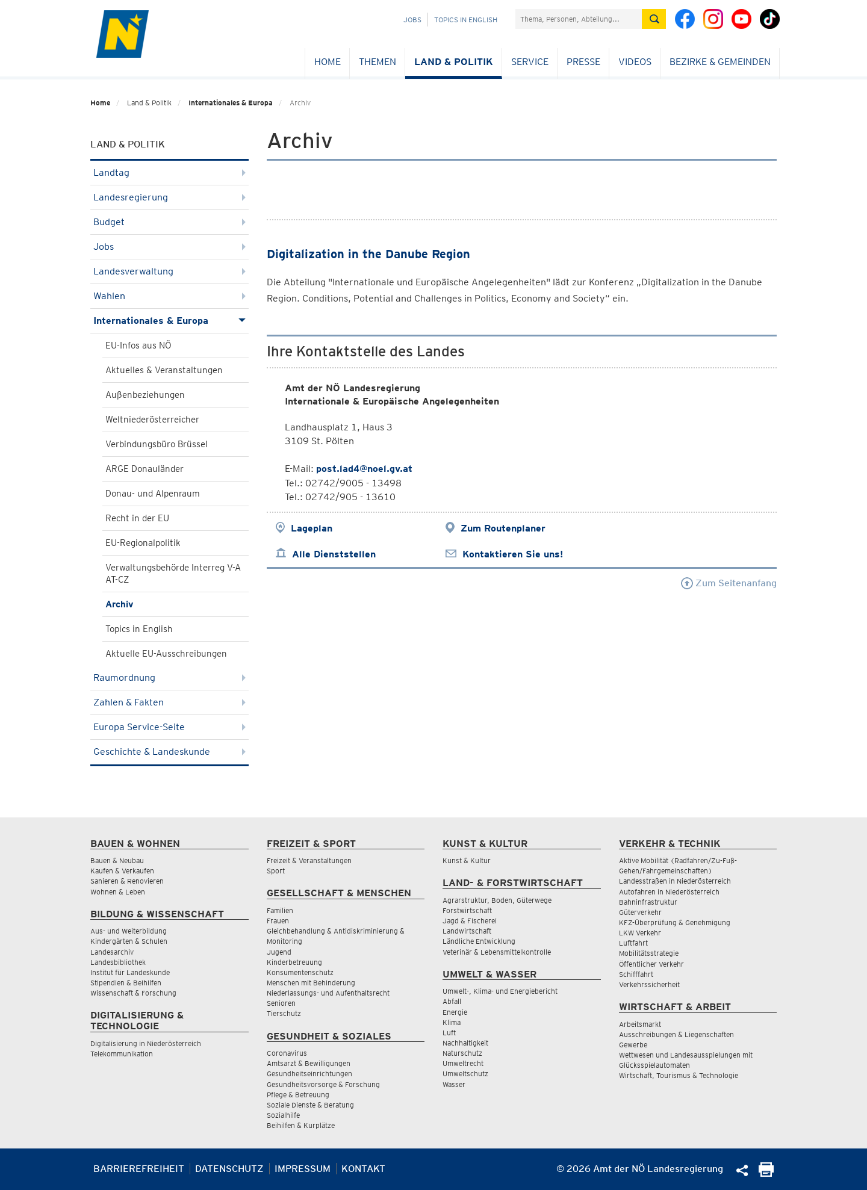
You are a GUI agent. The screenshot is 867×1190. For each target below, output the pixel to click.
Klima (452, 1022)
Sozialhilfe (283, 1115)
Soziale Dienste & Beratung (310, 1104)
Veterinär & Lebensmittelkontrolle (497, 951)
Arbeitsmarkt (640, 1024)
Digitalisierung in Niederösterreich (145, 1043)
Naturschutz (462, 1053)
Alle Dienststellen (334, 554)
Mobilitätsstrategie (649, 953)
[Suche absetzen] (654, 19)
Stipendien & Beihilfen (125, 982)
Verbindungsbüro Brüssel (156, 444)
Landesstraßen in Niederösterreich (675, 880)
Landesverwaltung (169, 271)
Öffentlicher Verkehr (651, 963)
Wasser (454, 1084)
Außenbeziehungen (145, 394)
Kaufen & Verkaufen (122, 870)
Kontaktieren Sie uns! (512, 554)
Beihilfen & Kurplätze (301, 1125)
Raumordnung (169, 677)
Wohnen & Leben (117, 891)
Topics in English (465, 19)
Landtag (169, 172)
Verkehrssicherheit (649, 984)
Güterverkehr (640, 912)
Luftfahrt (633, 942)
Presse (583, 61)
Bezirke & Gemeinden (720, 61)
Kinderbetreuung (294, 962)
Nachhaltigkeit (465, 1042)
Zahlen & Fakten (169, 702)
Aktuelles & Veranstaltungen (164, 370)
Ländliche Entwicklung (479, 941)
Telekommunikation (121, 1053)
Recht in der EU (137, 518)
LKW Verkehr (640, 932)
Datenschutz (229, 1168)
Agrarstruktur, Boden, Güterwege (497, 900)
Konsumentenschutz (300, 972)
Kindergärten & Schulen (128, 941)
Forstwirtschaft (467, 910)
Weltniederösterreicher (152, 419)
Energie (455, 1012)
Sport (276, 870)
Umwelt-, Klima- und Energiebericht (500, 991)
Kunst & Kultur (467, 860)
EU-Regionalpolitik (143, 543)
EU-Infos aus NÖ (138, 345)
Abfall (452, 1001)
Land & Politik (453, 61)
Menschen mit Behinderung (311, 982)
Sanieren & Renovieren (127, 880)
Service (529, 61)
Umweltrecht (463, 1063)
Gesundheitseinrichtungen (309, 1073)
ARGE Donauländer (144, 468)
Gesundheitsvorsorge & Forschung (323, 1084)
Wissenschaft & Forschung (133, 992)
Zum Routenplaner (503, 528)
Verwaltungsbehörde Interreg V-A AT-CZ (173, 573)
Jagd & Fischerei (470, 920)
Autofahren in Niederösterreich (669, 891)
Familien (280, 910)
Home (327, 61)
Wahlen (169, 296)
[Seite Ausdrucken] (766, 1173)
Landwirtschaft (467, 930)
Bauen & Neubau (117, 860)
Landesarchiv (112, 951)
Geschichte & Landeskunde (169, 751)
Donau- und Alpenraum (152, 493)
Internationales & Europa (230, 102)
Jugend (279, 951)
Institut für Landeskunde (130, 972)
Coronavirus (287, 1053)
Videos (634, 61)
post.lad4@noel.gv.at (364, 468)
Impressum (303, 1168)
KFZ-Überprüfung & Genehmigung (674, 922)
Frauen (278, 920)
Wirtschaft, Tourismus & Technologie (678, 1075)
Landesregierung (169, 197)
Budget (169, 222)
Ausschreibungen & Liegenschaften (676, 1034)
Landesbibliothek (118, 962)
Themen (377, 61)
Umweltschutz (465, 1073)
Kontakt (363, 1168)
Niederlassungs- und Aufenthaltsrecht (328, 992)
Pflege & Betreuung (298, 1094)
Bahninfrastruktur (648, 901)
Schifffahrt (636, 974)
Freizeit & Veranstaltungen (309, 860)
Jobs (412, 19)
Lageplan (311, 528)
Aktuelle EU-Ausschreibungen (166, 653)
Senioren (281, 1003)
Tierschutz (284, 1013)
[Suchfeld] (578, 19)
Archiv (119, 604)
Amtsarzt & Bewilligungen (308, 1063)
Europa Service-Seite (169, 727)
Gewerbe (633, 1044)
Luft (449, 1032)
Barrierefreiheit (138, 1168)
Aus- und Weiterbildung (128, 930)
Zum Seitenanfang (729, 583)
